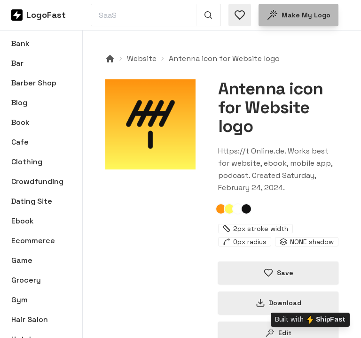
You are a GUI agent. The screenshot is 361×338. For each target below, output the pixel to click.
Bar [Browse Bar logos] (17, 63)
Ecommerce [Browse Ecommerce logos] (33, 241)
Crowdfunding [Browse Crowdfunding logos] (37, 181)
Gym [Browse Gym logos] (19, 300)
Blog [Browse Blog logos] (19, 103)
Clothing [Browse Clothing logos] (26, 162)
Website (142, 58)
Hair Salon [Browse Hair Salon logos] (29, 319)
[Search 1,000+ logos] (208, 15)
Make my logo (298, 15)
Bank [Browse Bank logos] (20, 43)
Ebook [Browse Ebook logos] (22, 221)
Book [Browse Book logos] (20, 122)
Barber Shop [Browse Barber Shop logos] (33, 83)
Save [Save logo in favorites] (278, 272)
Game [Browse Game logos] (21, 260)
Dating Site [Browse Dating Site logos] (31, 201)
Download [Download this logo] (278, 302)
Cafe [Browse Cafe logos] (20, 142)
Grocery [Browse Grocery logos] (26, 280)
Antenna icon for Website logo (224, 58)
